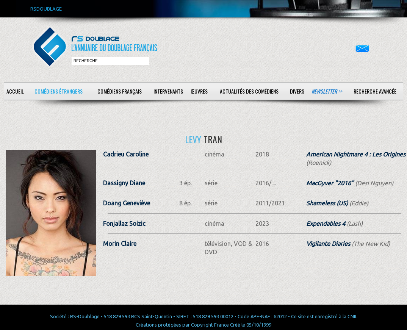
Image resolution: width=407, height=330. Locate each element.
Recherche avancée (375, 91)
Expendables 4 (325, 223)
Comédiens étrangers (58, 91)
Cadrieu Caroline (126, 154)
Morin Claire (119, 243)
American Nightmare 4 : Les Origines (355, 154)
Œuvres (199, 91)
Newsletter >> (327, 91)
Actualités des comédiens (249, 91)
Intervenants (168, 91)
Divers (297, 91)
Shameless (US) (327, 203)
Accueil (15, 91)
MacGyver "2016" (330, 183)
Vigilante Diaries (328, 243)
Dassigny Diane (124, 183)
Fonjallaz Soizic (124, 223)
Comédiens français (119, 91)
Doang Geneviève (126, 203)
